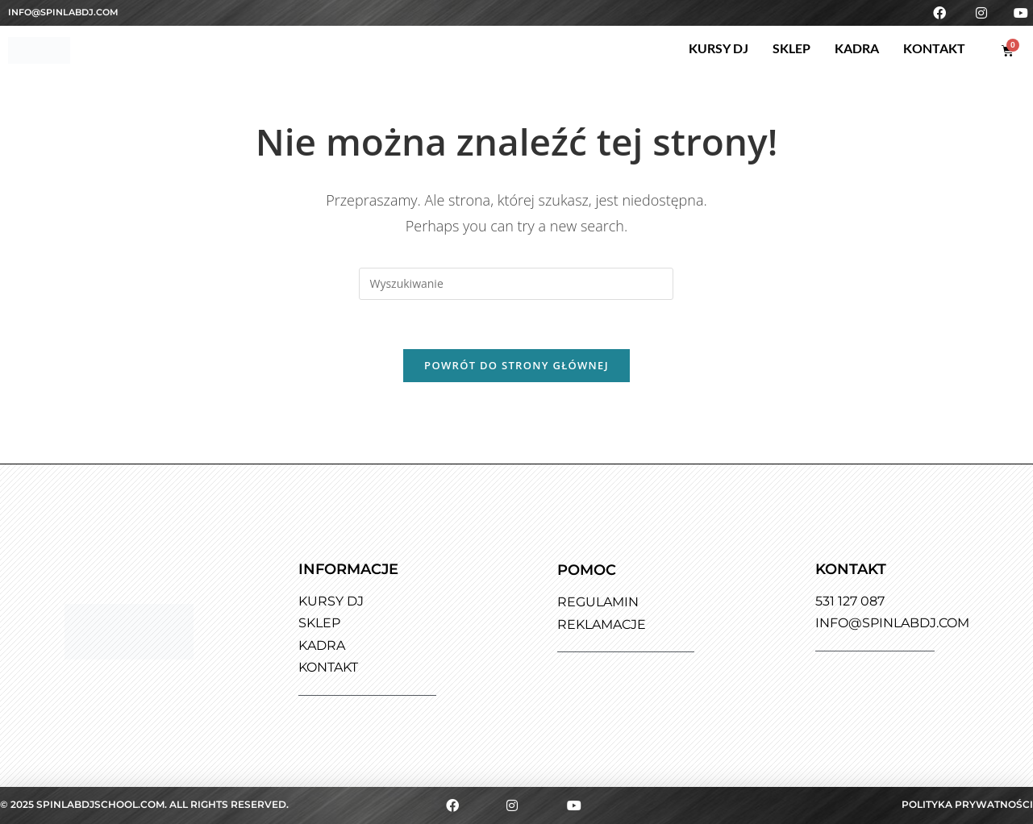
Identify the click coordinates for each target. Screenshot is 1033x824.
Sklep (791, 48)
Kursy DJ (718, 48)
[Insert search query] (516, 284)
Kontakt (934, 48)
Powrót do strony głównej (516, 365)
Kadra (857, 48)
